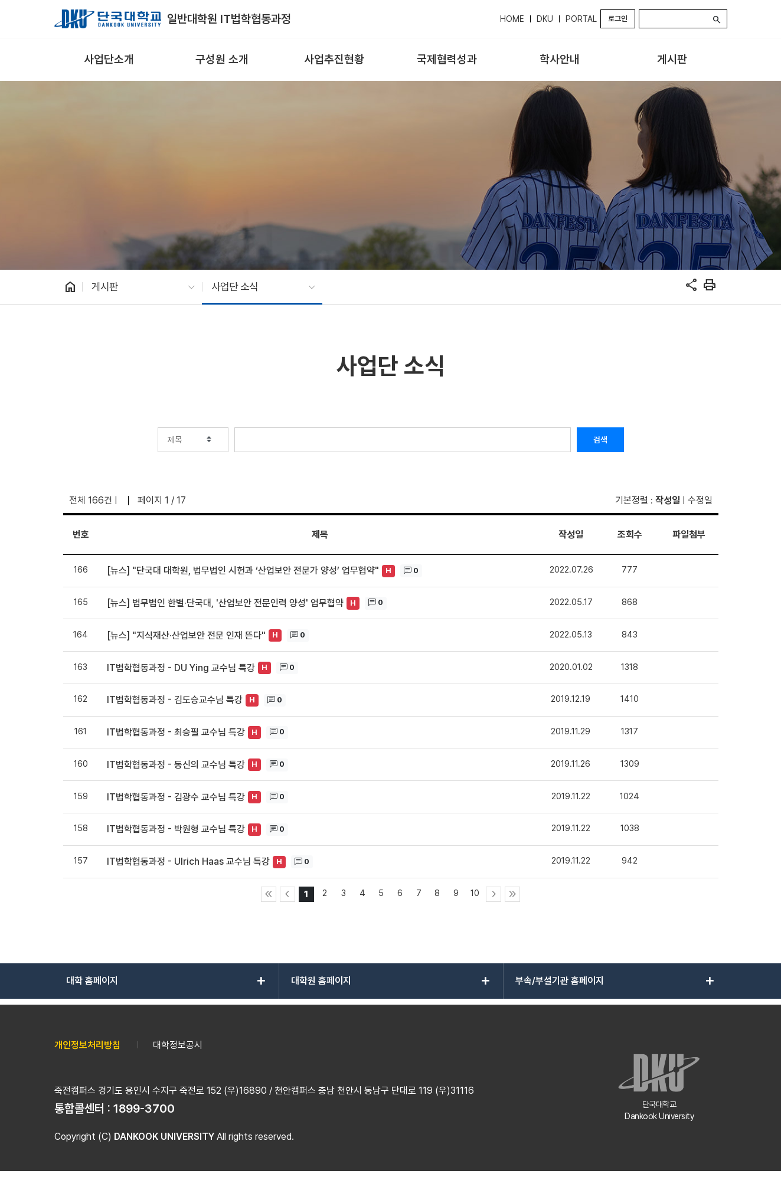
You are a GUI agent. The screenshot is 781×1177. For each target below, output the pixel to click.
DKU (545, 19)
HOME (512, 19)
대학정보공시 (177, 1045)
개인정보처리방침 (87, 1045)
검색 (600, 439)
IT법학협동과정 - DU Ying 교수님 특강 (181, 667)
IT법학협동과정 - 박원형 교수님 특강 (176, 829)
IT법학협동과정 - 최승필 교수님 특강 (176, 732)
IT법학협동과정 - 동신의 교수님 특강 (176, 764)
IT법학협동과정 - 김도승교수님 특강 (175, 699)
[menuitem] (109, 60)
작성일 (667, 500)
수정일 (700, 500)
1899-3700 (144, 1108)
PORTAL (581, 19)
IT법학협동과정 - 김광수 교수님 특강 (176, 797)
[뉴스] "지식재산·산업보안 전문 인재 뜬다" (186, 635)
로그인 (618, 18)
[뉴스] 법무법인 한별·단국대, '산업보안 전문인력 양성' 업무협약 (225, 603)
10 (474, 893)
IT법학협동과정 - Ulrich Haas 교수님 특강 (188, 861)
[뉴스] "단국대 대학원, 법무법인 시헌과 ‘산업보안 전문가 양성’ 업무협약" (243, 570)
